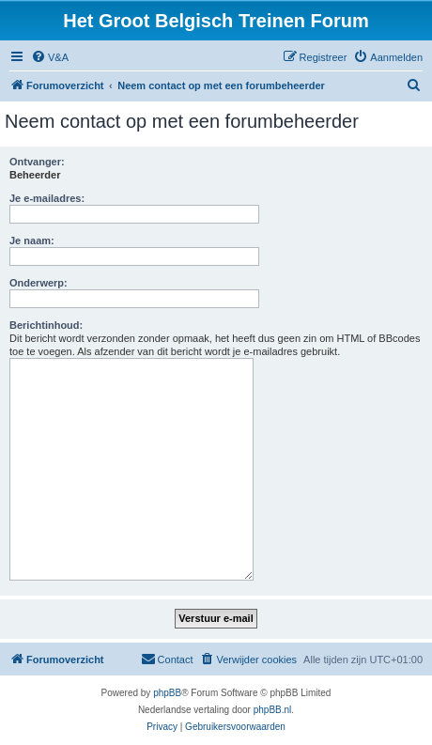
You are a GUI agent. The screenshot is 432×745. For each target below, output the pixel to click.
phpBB (167, 693)
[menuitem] (50, 57)
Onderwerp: (38, 282)
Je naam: (31, 240)
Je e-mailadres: (47, 198)
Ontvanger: (37, 161)
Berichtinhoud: (46, 325)
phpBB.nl (273, 710)
